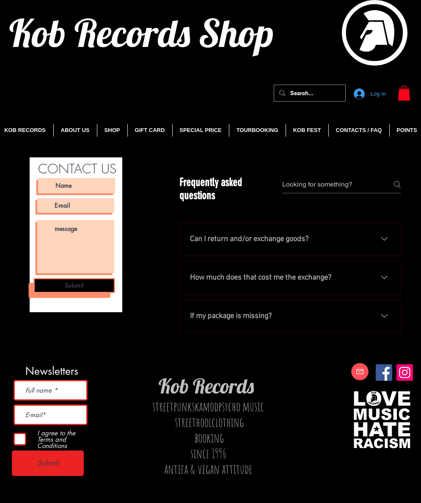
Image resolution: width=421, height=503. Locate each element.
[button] (404, 93)
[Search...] (308, 93)
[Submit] (74, 285)
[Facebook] (384, 372)
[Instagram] (404, 372)
